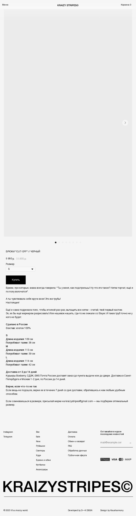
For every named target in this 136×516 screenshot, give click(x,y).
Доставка (72, 432)
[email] (110, 443)
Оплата (71, 437)
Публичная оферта (77, 455)
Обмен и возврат (76, 442)
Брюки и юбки (43, 460)
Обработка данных (77, 451)
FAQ (70, 446)
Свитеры (40, 451)
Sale (38, 437)
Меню (5, 5)
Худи (38, 455)
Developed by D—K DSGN (80, 510)
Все (38, 432)
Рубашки (40, 446)
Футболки (40, 465)
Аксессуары (42, 470)
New (38, 442)
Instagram (8, 432)
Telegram (7, 437)
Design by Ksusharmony (111, 510)
